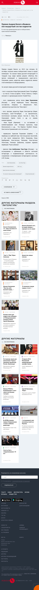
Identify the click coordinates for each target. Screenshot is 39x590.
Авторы (3, 553)
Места (3, 537)
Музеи (27, 491)
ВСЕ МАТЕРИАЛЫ (9, 208)
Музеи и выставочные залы (8, 541)
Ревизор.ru (8, 35)
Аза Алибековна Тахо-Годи (18, 149)
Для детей (23, 502)
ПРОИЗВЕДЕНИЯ (8, 222)
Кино (10, 491)
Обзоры (3, 512)
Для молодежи (24, 505)
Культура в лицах (7, 519)
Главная (4, 8)
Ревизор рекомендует (24, 527)
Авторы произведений (8, 556)
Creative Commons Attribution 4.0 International (19, 573)
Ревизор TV (5, 510)
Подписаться (9, 484)
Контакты (4, 560)
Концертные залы (5, 542)
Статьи (3, 502)
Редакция (4, 551)
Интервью (4, 505)
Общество (13, 493)
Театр (3, 491)
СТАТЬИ (25, 222)
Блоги (3, 517)
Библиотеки (4, 544)
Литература (10, 8)
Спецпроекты (5, 527)
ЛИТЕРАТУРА (6, 19)
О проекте (4, 548)
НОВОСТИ (12, 19)
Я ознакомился (7, 480)
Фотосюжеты (5, 507)
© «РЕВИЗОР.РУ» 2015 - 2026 (24, 580)
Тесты (3, 515)
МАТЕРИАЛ (19, 19)
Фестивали (5, 529)
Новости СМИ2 (5, 197)
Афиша (22, 524)
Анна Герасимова (31, 100)
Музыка (4, 493)
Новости (17, 8)
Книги (22, 537)
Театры (3, 539)
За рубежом (5, 532)
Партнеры (4, 558)
